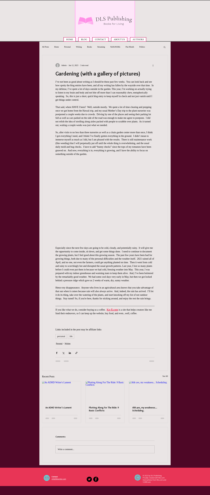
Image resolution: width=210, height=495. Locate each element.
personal (61, 336)
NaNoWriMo (115, 47)
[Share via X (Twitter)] (63, 353)
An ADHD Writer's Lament (58, 407)
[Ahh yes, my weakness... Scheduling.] (148, 392)
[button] (164, 47)
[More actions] (153, 65)
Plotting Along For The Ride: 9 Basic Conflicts (104, 409)
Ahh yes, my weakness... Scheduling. (144, 409)
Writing (79, 47)
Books (89, 47)
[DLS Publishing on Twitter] (89, 479)
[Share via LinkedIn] (70, 353)
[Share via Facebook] (56, 353)
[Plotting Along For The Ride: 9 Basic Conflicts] (105, 392)
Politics (142, 47)
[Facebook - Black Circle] (95, 479)
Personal (67, 47)
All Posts (45, 47)
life (71, 336)
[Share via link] (76, 353)
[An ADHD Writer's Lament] (61, 392)
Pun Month (130, 47)
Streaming (101, 47)
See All (165, 376)
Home (56, 47)
